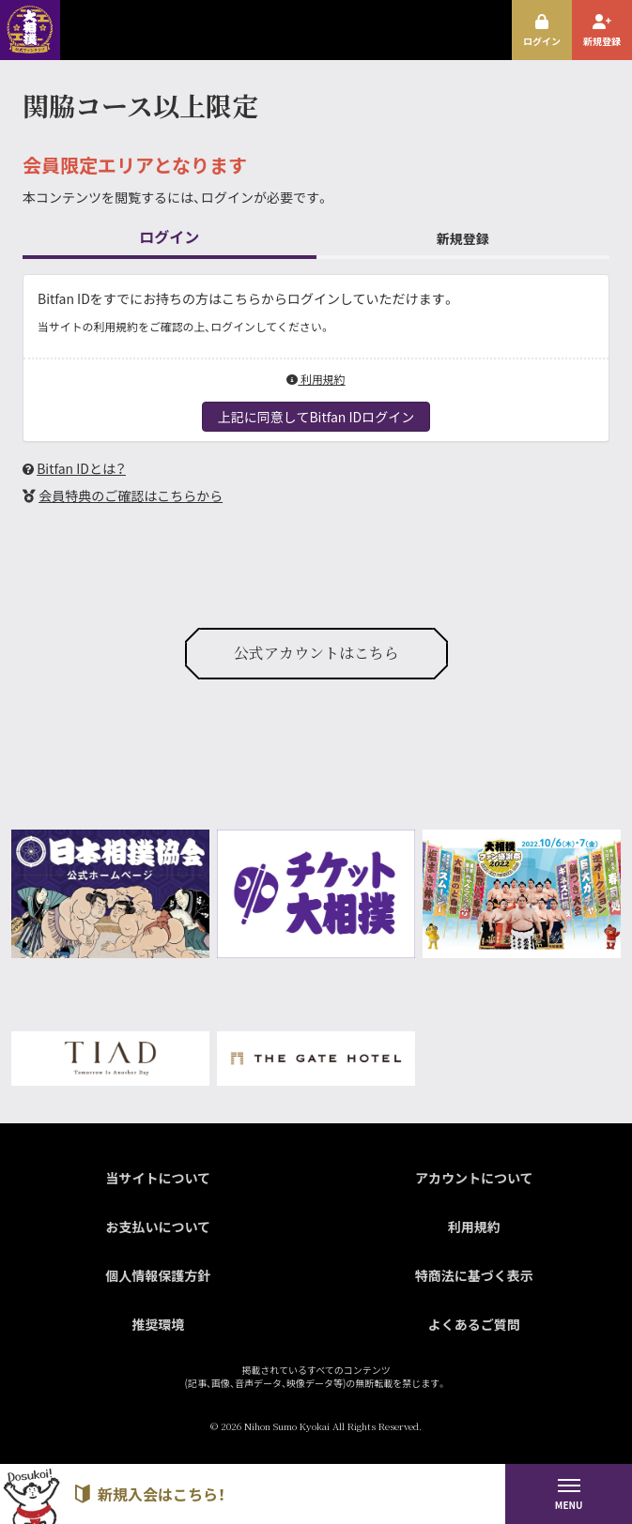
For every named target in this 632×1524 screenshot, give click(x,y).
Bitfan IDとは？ (81, 468)
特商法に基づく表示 (474, 1275)
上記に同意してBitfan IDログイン (316, 416)
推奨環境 (157, 1324)
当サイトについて (157, 1177)
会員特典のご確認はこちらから (131, 495)
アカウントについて (474, 1177)
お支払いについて (157, 1226)
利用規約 (315, 379)
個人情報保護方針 (157, 1275)
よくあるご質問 (474, 1324)
